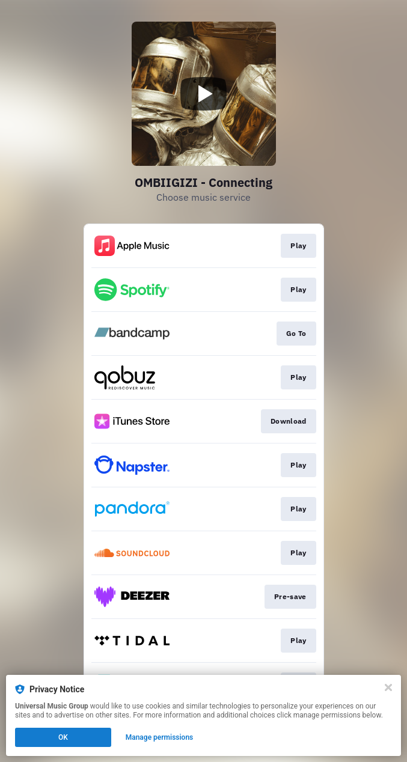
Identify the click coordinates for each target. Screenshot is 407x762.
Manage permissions (160, 737)
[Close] (388, 687)
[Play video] (204, 94)
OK (63, 737)
